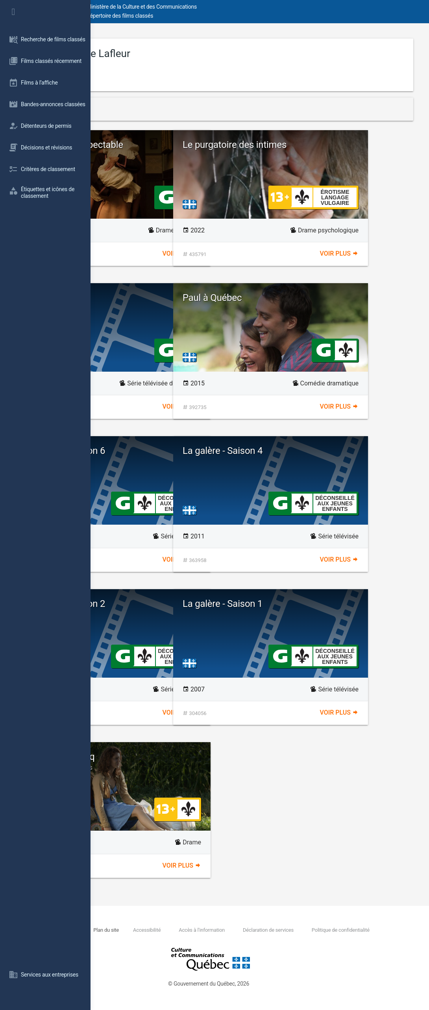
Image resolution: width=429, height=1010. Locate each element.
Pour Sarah (138, 297)
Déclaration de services (353, 930)
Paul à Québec (302, 297)
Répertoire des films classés (210, 16)
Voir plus (227, 253)
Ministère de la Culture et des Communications (232, 7)
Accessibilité (230, 930)
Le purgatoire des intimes (325, 144)
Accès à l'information (286, 930)
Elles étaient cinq (181, 761)
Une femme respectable (165, 144)
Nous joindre (151, 930)
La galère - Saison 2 (156, 603)
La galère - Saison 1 (313, 603)
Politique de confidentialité (170, 939)
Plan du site (189, 930)
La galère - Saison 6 (156, 450)
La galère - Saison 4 (313, 450)
